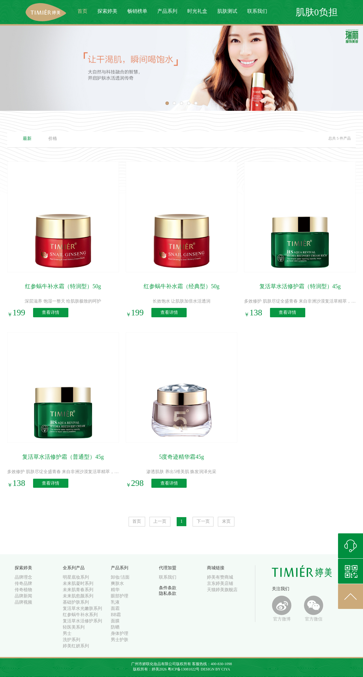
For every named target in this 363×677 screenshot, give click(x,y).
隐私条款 (167, 593)
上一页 (159, 521)
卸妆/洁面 (120, 577)
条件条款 (167, 588)
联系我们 (257, 11)
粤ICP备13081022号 (184, 669)
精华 (115, 589)
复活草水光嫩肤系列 (82, 608)
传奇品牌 (23, 583)
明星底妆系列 (76, 577)
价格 (52, 138)
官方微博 (282, 608)
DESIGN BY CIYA (215, 669)
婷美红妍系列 (76, 646)
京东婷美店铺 (220, 583)
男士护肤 (119, 639)
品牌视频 (23, 602)
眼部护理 (119, 596)
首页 (82, 11)
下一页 (203, 521)
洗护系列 (71, 639)
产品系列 (167, 11)
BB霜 (116, 614)
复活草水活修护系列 (82, 621)
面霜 (115, 608)
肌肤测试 (227, 11)
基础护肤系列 (76, 602)
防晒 (115, 627)
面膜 (115, 621)
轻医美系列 (74, 627)
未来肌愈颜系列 (78, 596)
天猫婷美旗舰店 (222, 589)
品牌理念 (23, 577)
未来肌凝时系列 (78, 583)
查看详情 (50, 312)
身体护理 (119, 633)
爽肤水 (117, 583)
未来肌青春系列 (78, 589)
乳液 (115, 602)
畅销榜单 (137, 11)
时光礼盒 (197, 11)
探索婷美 (107, 11)
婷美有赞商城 (220, 577)
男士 (67, 633)
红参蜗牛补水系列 (80, 614)
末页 (226, 521)
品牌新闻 (23, 596)
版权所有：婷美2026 (150, 669)
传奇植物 (23, 589)
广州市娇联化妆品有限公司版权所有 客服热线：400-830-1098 (181, 664)
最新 (27, 138)
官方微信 (314, 608)
